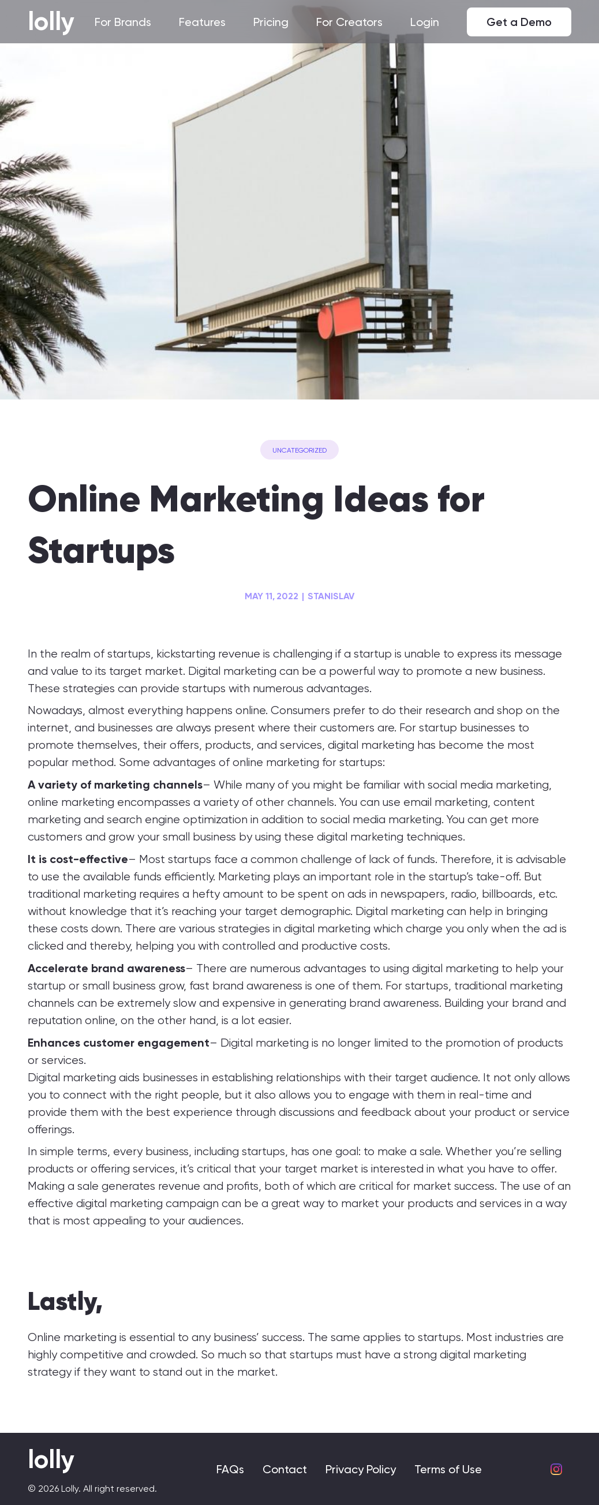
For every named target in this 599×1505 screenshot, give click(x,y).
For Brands (123, 22)
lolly (51, 21)
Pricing (271, 22)
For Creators (349, 22)
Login (424, 22)
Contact (285, 1469)
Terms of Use (448, 1469)
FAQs (230, 1469)
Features (202, 22)
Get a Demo (519, 22)
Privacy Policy (360, 1469)
